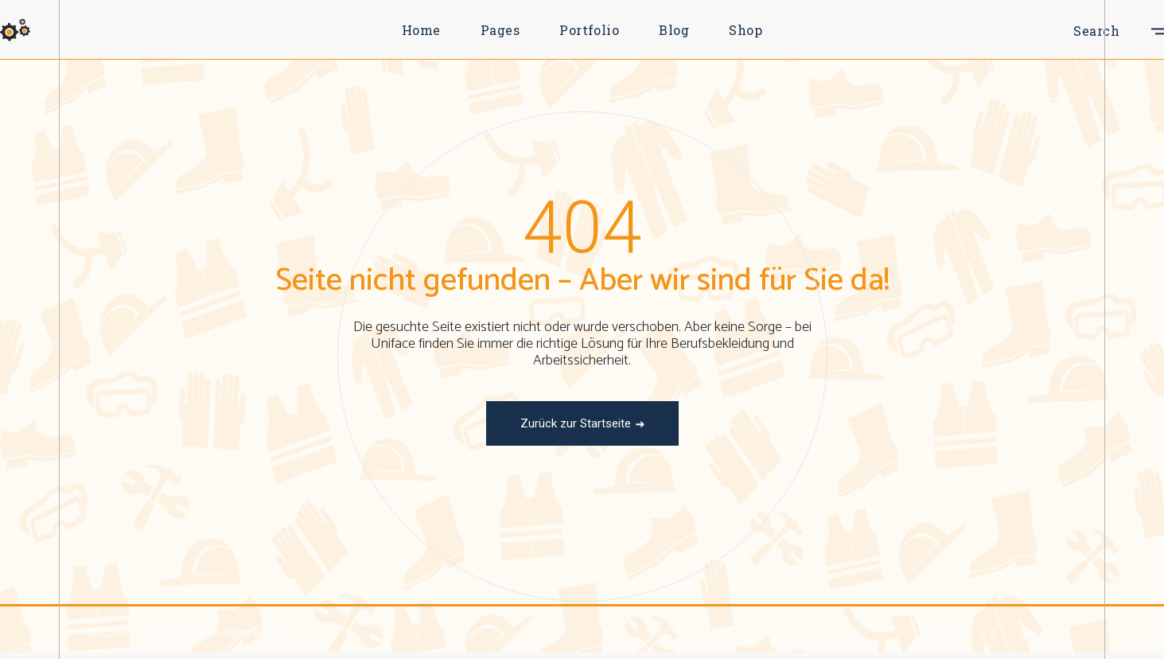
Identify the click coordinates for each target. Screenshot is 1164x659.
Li (1061, 633)
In (1028, 633)
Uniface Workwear (163, 634)
